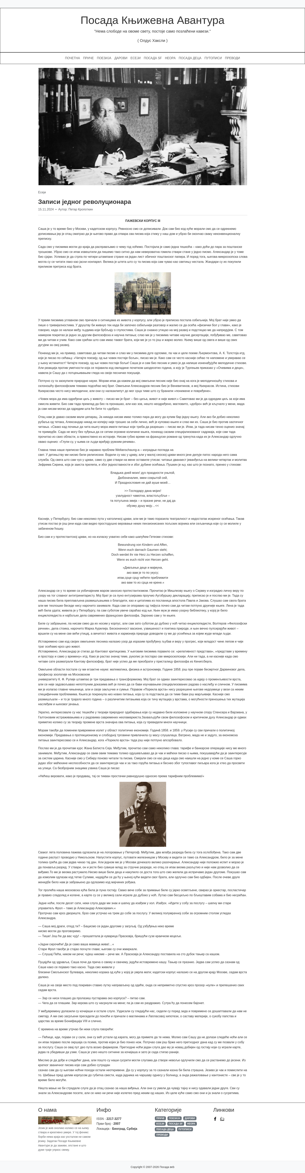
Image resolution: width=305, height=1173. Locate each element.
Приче (88, 58)
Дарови (120, 58)
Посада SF (153, 58)
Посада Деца (190, 58)
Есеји (136, 58)
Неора (170, 58)
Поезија (104, 58)
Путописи (213, 58)
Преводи (232, 58)
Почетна (72, 58)
